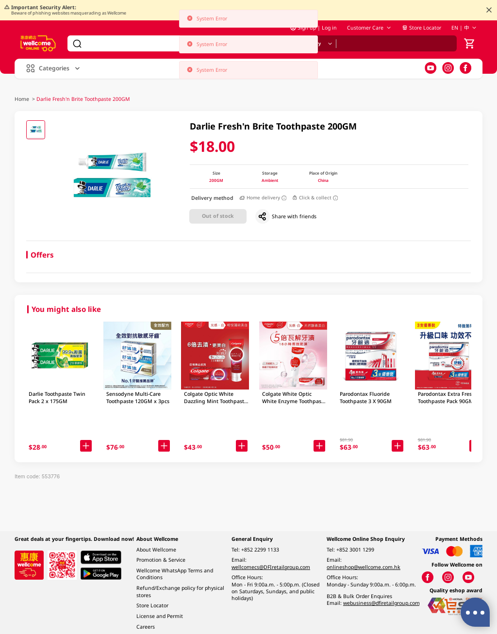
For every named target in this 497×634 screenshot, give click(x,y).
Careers (145, 626)
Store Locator (421, 29)
